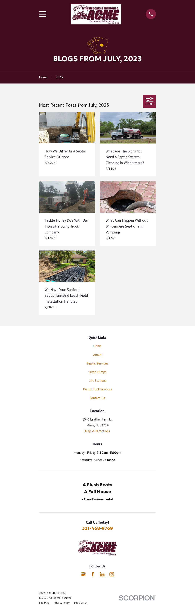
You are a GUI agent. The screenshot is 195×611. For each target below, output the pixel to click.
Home (97, 346)
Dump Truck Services (97, 389)
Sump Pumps (97, 372)
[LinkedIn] (102, 574)
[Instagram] (111, 574)
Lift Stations (97, 380)
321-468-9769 (97, 528)
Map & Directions (97, 431)
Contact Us (97, 398)
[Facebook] (93, 574)
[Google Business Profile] (83, 574)
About (97, 355)
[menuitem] (44, 602)
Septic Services (97, 363)
